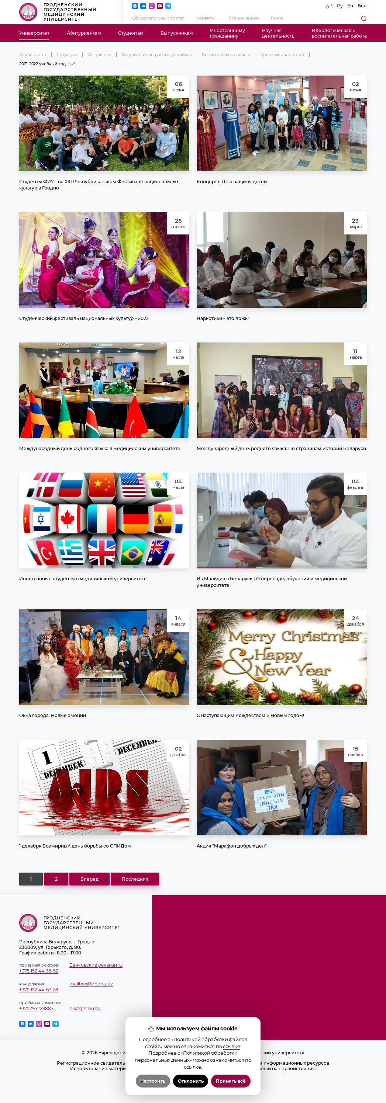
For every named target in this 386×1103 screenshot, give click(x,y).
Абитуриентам (84, 33)
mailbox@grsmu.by (91, 984)
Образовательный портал (158, 18)
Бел (362, 5)
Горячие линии (243, 18)
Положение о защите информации (193, 1074)
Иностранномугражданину (227, 33)
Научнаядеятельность (278, 33)
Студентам (131, 33)
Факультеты (99, 54)
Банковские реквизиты (96, 965)
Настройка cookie (193, 1090)
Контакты (206, 18)
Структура (66, 54)
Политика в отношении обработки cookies (193, 1079)
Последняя (135, 879)
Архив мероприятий (282, 54)
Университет (34, 33)
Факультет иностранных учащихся (156, 54)
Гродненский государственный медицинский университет (57, 12)
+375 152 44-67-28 (38, 989)
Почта (277, 18)
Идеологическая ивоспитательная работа (339, 33)
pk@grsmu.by (85, 1008)
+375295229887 (36, 1008)
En (350, 5)
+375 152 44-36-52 (38, 971)
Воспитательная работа (226, 54)
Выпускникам (177, 33)
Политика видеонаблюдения (193, 1085)
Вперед (89, 879)
